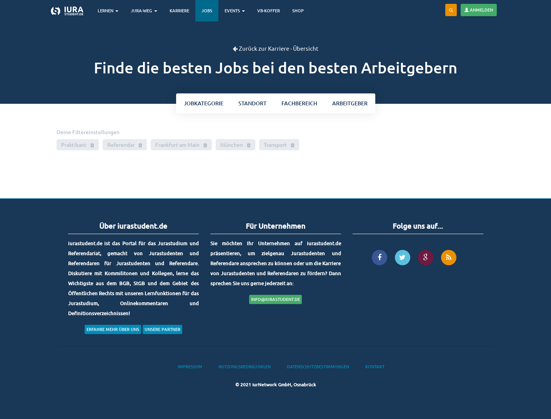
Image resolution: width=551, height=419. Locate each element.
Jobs (206, 10)
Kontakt (375, 366)
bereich (299, 103)
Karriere (179, 10)
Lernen (108, 10)
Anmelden (478, 10)
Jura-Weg (144, 10)
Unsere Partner (162, 329)
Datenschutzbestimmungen (318, 366)
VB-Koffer (268, 10)
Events (235, 10)
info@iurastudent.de (275, 299)
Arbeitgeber (350, 103)
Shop (298, 10)
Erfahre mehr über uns (113, 329)
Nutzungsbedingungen (244, 366)
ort (252, 103)
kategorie (203, 103)
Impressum (190, 366)
